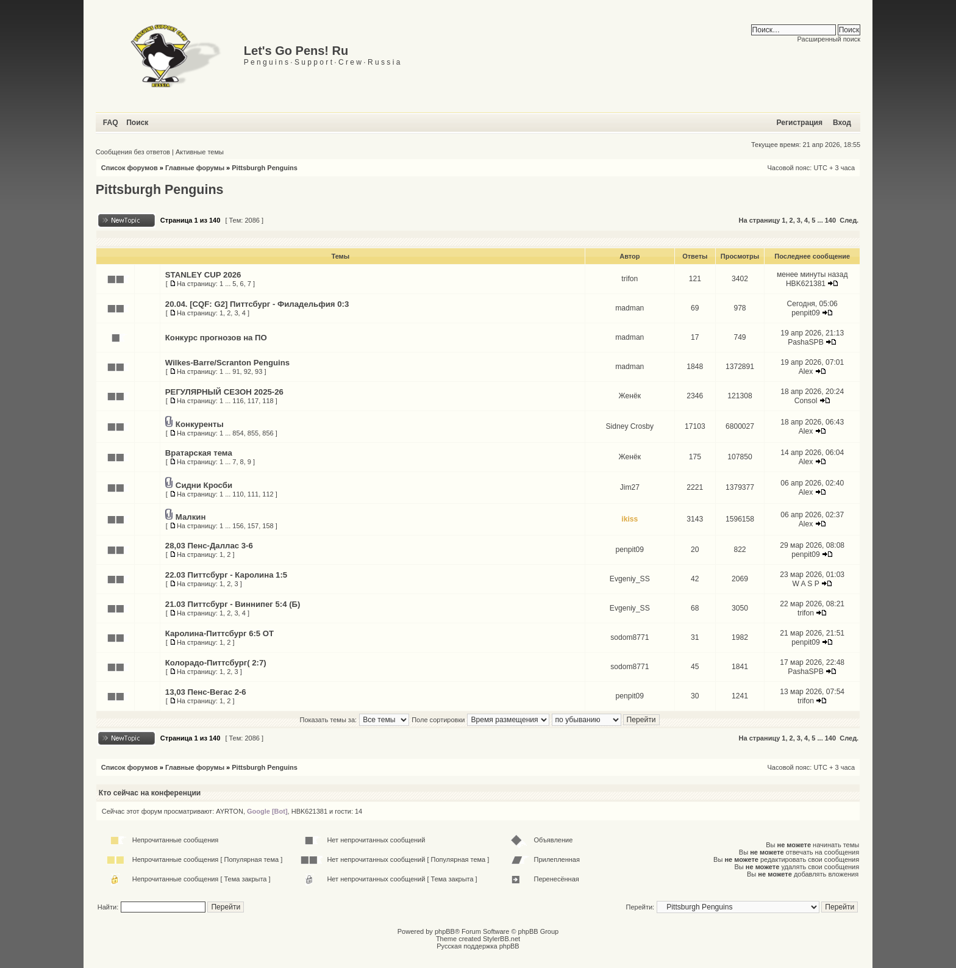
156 (237, 525)
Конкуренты (200, 424)
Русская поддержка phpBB (478, 946)
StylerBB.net (501, 938)
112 (267, 494)
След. (849, 220)
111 (253, 494)
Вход (842, 122)
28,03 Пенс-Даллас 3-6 (209, 545)
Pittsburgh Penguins (265, 167)
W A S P (805, 583)
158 (267, 525)
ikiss (629, 519)
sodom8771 (629, 637)
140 (830, 220)
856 (267, 433)
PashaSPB (806, 342)
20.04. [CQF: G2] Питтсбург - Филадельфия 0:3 (257, 304)
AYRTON (229, 811)
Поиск (137, 122)
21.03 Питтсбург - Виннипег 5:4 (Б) (233, 604)
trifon (629, 278)
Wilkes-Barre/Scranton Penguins (227, 362)
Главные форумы (194, 167)
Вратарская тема (198, 452)
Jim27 (630, 487)
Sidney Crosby (629, 426)
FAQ (110, 122)
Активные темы (200, 152)
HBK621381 (806, 283)
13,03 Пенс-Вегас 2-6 (205, 692)
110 (237, 494)
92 (247, 371)
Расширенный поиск (829, 39)
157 (253, 525)
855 (253, 433)
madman (629, 308)
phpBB (445, 931)
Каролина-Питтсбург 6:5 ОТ (219, 633)
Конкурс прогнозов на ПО (216, 337)
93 (258, 371)
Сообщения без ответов (133, 152)
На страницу (759, 220)
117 (253, 400)
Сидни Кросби (204, 485)
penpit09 (805, 313)
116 (237, 400)
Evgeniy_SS (630, 579)
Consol (806, 400)
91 (236, 371)
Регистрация (799, 122)
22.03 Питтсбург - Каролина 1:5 (226, 574)
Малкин (191, 517)
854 (237, 433)
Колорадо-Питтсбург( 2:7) (215, 662)
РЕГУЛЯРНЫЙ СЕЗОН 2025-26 (224, 391)
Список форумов (129, 167)
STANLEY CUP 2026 (203, 274)
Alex (806, 371)
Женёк (630, 396)
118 (267, 400)
